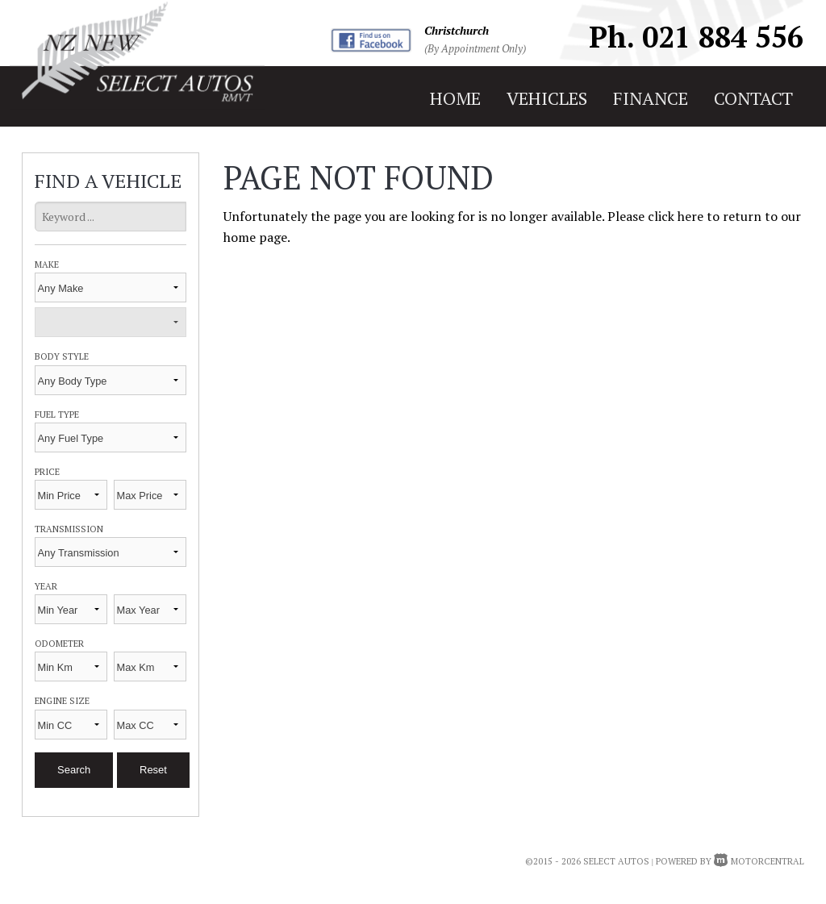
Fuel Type (57, 414)
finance (650, 98)
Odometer (59, 643)
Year (46, 586)
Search (73, 770)
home (455, 98)
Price (47, 471)
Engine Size (62, 700)
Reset (153, 770)
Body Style (62, 356)
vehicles (547, 98)
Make (47, 264)
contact (753, 98)
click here (675, 216)
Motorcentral (759, 861)
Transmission (69, 529)
